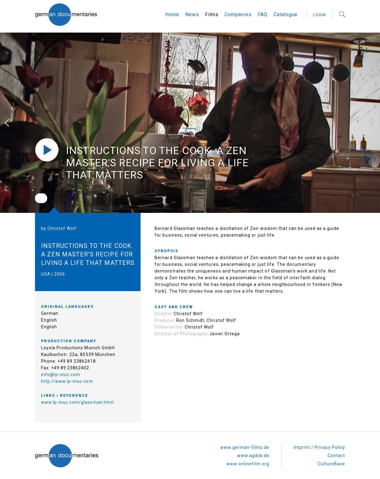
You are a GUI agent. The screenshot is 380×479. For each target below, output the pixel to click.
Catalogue (286, 14)
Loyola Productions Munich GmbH (78, 338)
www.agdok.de (253, 445)
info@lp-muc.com (60, 364)
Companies (238, 14)
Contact (336, 445)
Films (211, 14)
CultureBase (331, 454)
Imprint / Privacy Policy (319, 437)
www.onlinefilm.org (247, 454)
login (319, 14)
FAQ (262, 14)
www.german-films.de (244, 437)
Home (172, 14)
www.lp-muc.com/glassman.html (77, 392)
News (192, 14)
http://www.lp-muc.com (67, 371)
